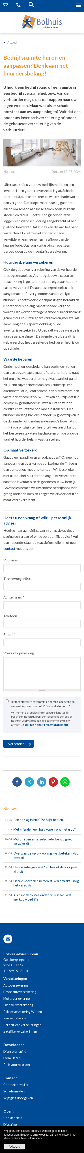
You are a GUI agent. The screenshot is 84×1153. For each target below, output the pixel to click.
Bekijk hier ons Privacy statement (44, 725)
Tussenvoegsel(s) (16, 578)
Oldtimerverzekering (18, 1005)
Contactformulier (16, 1085)
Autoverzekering (15, 985)
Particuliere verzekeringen (22, 1025)
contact (9, 548)
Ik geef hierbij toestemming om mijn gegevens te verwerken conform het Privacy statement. (43, 704)
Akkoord (14, 1146)
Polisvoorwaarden (16, 1065)
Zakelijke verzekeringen (20, 1031)
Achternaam (13, 597)
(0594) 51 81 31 (17, 971)
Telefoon (10, 616)
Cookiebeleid (12, 1118)
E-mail (9, 634)
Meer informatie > (31, 1138)
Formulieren (12, 1058)
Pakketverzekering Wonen (22, 1012)
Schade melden (14, 1091)
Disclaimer (10, 1124)
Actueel (12, 42)
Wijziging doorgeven (18, 1098)
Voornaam (11, 560)
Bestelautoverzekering (19, 992)
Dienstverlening (14, 1051)
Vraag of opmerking (18, 653)
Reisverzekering (14, 1018)
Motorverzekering (16, 998)
